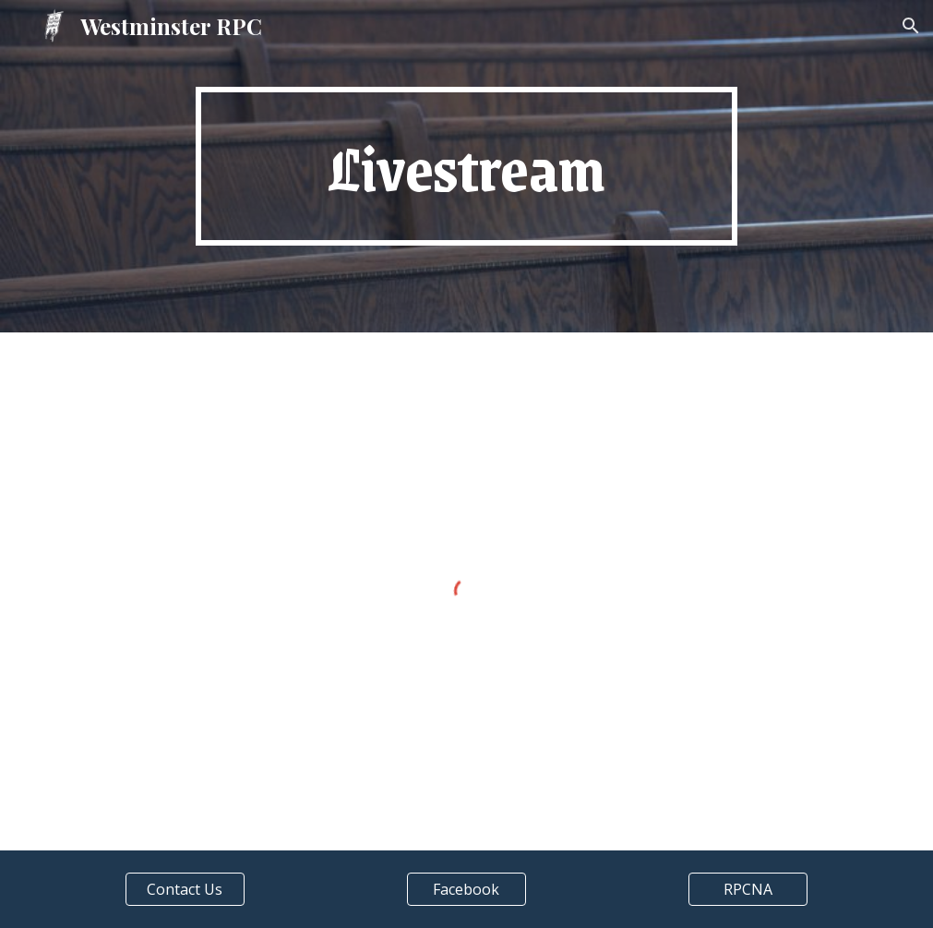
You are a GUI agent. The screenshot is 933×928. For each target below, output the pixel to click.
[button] (911, 26)
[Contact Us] (185, 889)
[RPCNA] (748, 889)
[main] (466, 166)
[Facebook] (467, 889)
